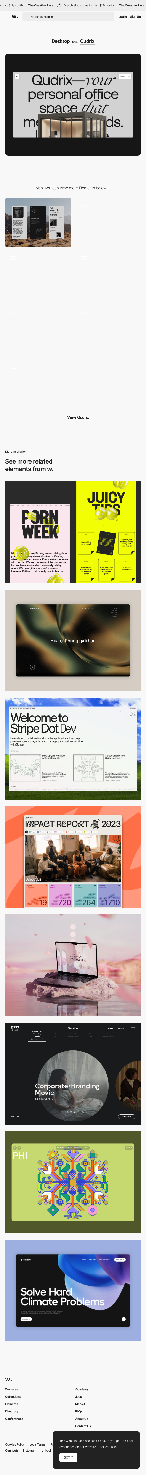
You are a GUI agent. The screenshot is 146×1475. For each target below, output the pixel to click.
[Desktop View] (73, 1290)
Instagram (29, 1450)
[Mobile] (38, 222)
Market (80, 1404)
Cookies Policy (14, 1444)
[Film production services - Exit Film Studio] (73, 1074)
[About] (38, 383)
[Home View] (73, 640)
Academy (82, 1389)
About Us (81, 1418)
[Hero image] (108, 222)
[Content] (108, 276)
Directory (11, 1411)
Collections (13, 1396)
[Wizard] (38, 330)
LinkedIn (47, 1450)
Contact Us (83, 1426)
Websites (11, 1389)
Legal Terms (37, 1444)
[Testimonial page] (108, 330)
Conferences (14, 1418)
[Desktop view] (73, 532)
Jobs (78, 1396)
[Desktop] (73, 749)
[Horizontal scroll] (38, 276)
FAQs (78, 1411)
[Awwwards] (15, 16)
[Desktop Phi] (73, 1182)
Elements (11, 1404)
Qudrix (87, 41)
